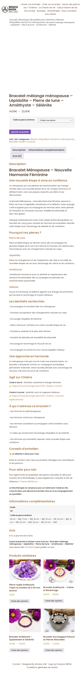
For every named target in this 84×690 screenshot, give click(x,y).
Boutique (41, 10)
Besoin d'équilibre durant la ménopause (36, 21)
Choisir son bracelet (30, 4)
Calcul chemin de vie (67, 7)
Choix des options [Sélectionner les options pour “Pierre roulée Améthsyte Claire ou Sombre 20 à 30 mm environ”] (19, 601)
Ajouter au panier (20, 132)
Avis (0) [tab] (17, 156)
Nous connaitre (69, 10)
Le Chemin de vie (47, 7)
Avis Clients (50, 14)
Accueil (13, 19)
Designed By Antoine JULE (34, 664)
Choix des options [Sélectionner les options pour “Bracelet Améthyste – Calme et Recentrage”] (53, 600)
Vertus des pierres (71, 4)
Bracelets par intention (43, 19)
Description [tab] (19, 149)
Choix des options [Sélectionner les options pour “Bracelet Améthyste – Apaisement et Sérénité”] (19, 650)
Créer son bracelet (51, 4)
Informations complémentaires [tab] (46, 149)
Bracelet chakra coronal (22, 141)
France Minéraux (29, 481)
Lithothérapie (53, 10)
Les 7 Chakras (30, 7)
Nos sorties (29, 10)
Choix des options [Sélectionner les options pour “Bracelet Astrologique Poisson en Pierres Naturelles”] (53, 650)
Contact (16, 664)
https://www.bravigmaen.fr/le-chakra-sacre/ (37, 385)
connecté (30, 547)
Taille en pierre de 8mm (23, 120)
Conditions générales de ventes (42, 667)
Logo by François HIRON (59, 664)
